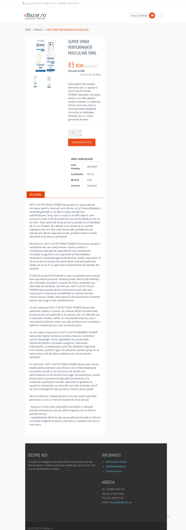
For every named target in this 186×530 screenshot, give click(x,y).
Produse (38, 30)
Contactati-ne (114, 471)
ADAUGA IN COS (82, 142)
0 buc (134, 15)
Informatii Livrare (116, 461)
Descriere (36, 195)
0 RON (143, 15)
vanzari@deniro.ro (120, 502)
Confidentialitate (115, 466)
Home (28, 30)
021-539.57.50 (46, 3)
